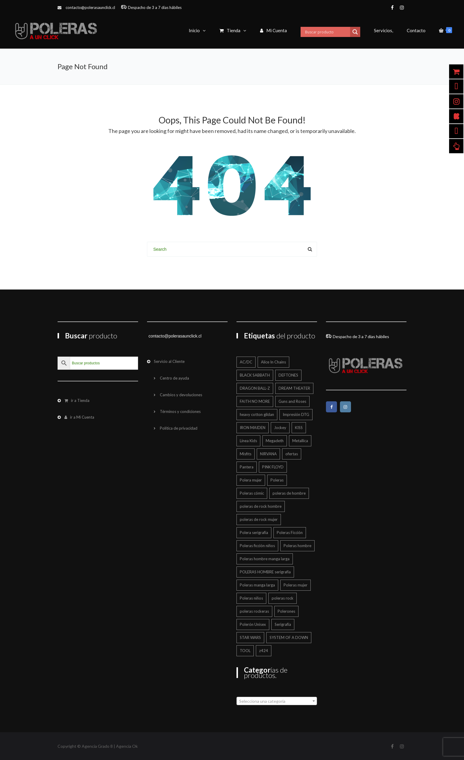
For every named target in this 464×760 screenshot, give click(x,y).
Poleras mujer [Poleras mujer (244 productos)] (295, 585)
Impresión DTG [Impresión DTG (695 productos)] (296, 414)
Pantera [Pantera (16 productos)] (246, 467)
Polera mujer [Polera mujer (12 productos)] (251, 480)
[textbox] (277, 701)
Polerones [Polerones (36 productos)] (286, 611)
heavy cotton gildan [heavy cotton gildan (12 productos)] (257, 414)
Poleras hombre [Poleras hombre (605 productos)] (297, 545)
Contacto (416, 30)
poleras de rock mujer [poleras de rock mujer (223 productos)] (259, 519)
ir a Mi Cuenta (79, 417)
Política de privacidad (178, 428)
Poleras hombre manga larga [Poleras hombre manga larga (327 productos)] (265, 558)
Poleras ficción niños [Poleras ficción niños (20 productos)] (257, 545)
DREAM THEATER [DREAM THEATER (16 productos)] (294, 388)
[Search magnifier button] (355, 32)
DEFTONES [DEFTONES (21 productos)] (288, 375)
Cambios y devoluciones (181, 394)
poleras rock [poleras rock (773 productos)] (282, 598)
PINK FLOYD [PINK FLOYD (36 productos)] (273, 467)
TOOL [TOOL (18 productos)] (245, 650)
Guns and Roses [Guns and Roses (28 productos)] (292, 401)
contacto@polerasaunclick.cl (90, 7)
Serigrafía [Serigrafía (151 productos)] (283, 624)
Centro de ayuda (174, 378)
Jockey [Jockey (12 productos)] (280, 427)
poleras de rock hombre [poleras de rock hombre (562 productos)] (261, 506)
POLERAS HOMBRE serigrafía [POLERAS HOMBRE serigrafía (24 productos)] (265, 571)
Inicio (194, 30)
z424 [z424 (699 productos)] (263, 650)
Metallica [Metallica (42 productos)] (300, 440)
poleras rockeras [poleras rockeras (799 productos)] (254, 611)
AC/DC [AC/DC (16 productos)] (246, 362)
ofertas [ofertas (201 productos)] (291, 453)
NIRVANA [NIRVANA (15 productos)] (268, 453)
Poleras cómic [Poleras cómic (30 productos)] (252, 493)
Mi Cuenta (273, 30)
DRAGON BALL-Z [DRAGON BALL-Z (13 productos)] (255, 388)
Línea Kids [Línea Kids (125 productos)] (248, 440)
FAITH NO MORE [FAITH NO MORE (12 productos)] (255, 401)
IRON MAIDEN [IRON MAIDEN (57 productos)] (252, 427)
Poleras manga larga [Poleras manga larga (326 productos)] (257, 585)
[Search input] (327, 32)
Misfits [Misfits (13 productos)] (245, 453)
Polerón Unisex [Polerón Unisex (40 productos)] (253, 624)
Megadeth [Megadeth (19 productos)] (275, 440)
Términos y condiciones (180, 411)
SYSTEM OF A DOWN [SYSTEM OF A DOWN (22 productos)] (289, 637)
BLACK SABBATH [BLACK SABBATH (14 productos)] (255, 375)
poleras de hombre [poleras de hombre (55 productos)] (289, 493)
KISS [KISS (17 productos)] (299, 427)
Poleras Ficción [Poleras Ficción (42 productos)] (290, 532)
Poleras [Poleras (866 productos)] (277, 480)
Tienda (229, 30)
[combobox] (276, 701)
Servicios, (383, 30)
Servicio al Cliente (169, 361)
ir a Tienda (76, 400)
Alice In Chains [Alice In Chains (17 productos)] (273, 362)
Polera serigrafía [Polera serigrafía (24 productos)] (254, 532)
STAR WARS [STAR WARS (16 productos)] (250, 637)
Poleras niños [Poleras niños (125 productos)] (251, 598)
